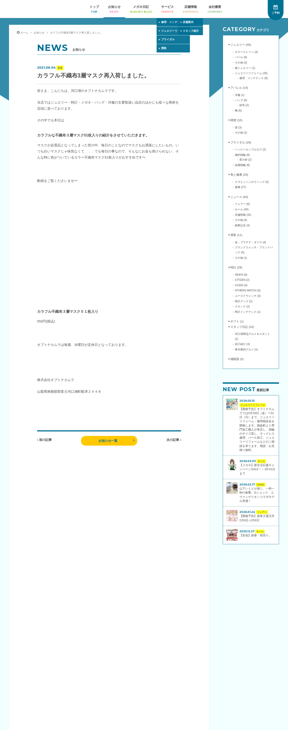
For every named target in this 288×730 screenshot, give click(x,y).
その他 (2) (241, 132)
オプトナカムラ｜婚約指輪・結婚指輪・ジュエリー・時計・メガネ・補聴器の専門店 (24, 9)
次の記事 (173, 440)
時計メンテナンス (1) (248, 311)
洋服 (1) (239, 95)
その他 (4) (241, 220)
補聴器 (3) (237, 359)
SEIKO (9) (241, 274)
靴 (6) (238, 110)
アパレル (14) (239, 87)
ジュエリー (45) (240, 44)
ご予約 (276, 9)
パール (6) (241, 57)
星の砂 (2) (245, 159)
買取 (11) (236, 235)
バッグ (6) (241, 100)
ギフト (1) (237, 321)
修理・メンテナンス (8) (253, 78)
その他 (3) (241, 62)
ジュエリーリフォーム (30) (251, 73)
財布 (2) (244, 105)
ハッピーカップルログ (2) (250, 149)
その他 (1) (241, 257)
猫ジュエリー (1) (245, 68)
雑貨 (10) (236, 120)
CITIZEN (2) (242, 279)
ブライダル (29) (240, 142)
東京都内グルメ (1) (246, 349)
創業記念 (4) (242, 225)
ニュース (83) (239, 197)
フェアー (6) (242, 204)
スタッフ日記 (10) (242, 327)
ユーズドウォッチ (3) (248, 295)
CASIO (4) (241, 285)
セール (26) (242, 209)
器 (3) (238, 127)
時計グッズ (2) (243, 301)
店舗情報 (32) (243, 214)
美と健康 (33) (239, 174)
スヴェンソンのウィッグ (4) (252, 182)
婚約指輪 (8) (242, 154)
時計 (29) (236, 267)
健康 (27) (240, 187)
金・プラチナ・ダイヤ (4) (250, 242)
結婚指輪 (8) (242, 165)
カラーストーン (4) (246, 52)
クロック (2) (242, 306)
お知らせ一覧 (108, 440)
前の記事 (44, 440)
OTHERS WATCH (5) (248, 290)
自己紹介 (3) (242, 344)
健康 (60, 67)
